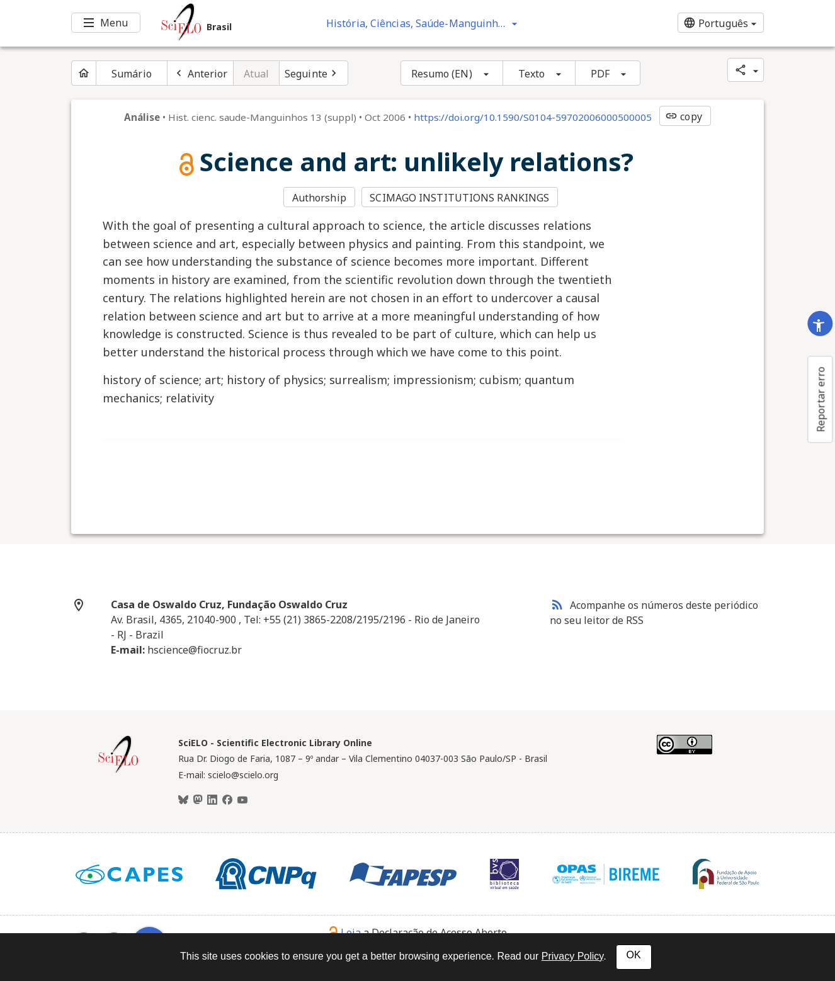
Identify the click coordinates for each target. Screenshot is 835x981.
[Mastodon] (197, 800)
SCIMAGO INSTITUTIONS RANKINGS (459, 198)
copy (683, 116)
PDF (600, 74)
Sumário (131, 74)
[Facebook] (227, 800)
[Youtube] (242, 800)
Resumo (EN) (441, 74)
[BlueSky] (183, 800)
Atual (257, 74)
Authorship (319, 198)
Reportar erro (820, 399)
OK (634, 955)
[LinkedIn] (212, 800)
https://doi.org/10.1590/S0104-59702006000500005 (533, 117)
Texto (531, 74)
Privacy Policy (572, 956)
